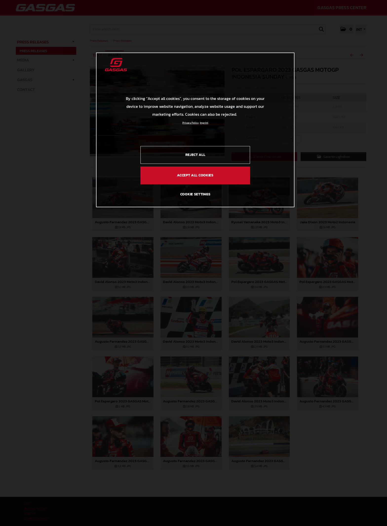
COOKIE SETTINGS (195, 194)
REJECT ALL (195, 154)
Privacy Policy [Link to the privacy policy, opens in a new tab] (190, 123)
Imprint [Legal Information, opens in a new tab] (204, 123)
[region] (195, 130)
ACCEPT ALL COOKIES (195, 175)
